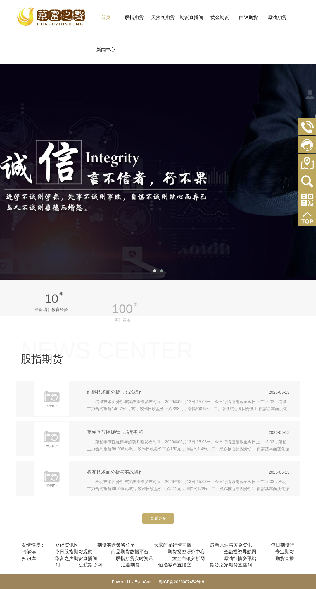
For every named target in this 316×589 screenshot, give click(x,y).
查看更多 (158, 518)
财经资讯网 (67, 544)
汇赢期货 (130, 564)
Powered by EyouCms (132, 581)
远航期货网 (90, 564)
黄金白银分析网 (188, 558)
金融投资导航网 (240, 551)
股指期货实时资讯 (134, 558)
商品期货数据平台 (129, 551)
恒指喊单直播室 (174, 564)
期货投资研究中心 (186, 551)
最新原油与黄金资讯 (231, 544)
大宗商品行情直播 (172, 544)
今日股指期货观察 (73, 551)
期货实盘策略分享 (116, 544)
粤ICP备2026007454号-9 (181, 581)
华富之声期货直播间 (76, 558)
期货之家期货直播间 (231, 564)
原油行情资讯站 (240, 558)
